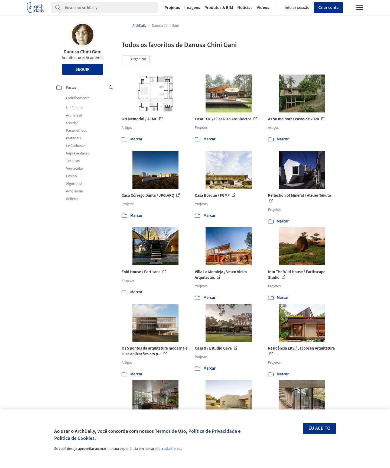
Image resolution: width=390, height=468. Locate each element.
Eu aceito (319, 428)
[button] (136, 59)
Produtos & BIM (218, 7)
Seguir (83, 69)
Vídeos (263, 7)
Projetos (172, 7)
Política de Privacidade (212, 431)
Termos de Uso (170, 431)
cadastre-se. (171, 448)
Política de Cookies (74, 438)
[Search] (111, 7)
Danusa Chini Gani (83, 52)
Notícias (244, 7)
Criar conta (328, 8)
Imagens (192, 7)
